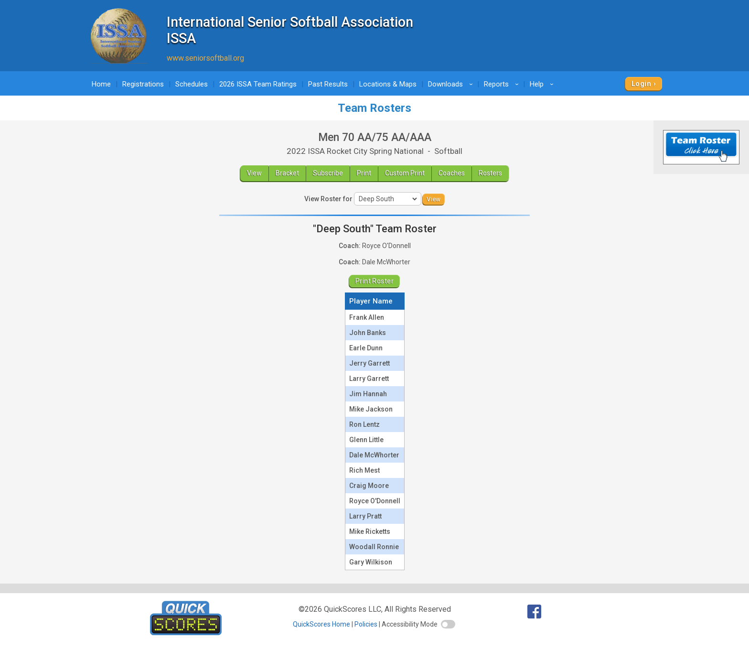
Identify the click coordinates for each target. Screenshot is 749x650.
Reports (503, 84)
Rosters (490, 173)
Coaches (452, 173)
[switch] (448, 624)
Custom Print (405, 173)
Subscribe (328, 173)
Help (543, 84)
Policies (365, 624)
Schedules (191, 84)
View (254, 173)
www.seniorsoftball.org (205, 58)
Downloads (452, 84)
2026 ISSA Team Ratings (258, 84)
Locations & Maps (388, 84)
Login (641, 83)
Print (364, 173)
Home (101, 84)
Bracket (287, 173)
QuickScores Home (321, 624)
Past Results (328, 84)
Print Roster (374, 281)
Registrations (143, 84)
